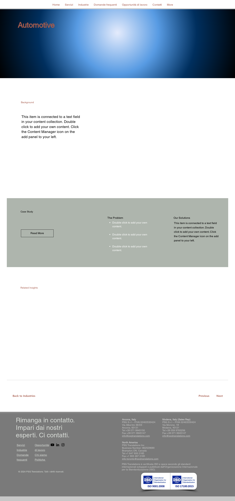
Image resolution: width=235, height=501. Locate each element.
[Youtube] (52, 445)
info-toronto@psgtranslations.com (140, 458)
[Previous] (204, 396)
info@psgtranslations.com (136, 435)
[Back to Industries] (26, 396)
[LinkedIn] (58, 445)
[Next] (219, 396)
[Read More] (37, 233)
